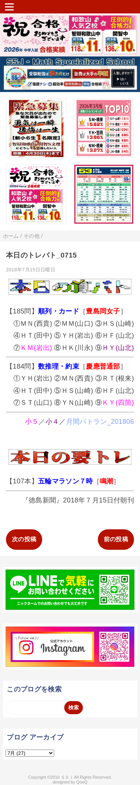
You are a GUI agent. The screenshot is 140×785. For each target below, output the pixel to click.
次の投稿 (24, 539)
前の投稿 (116, 539)
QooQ (81, 782)
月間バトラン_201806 (100, 421)
